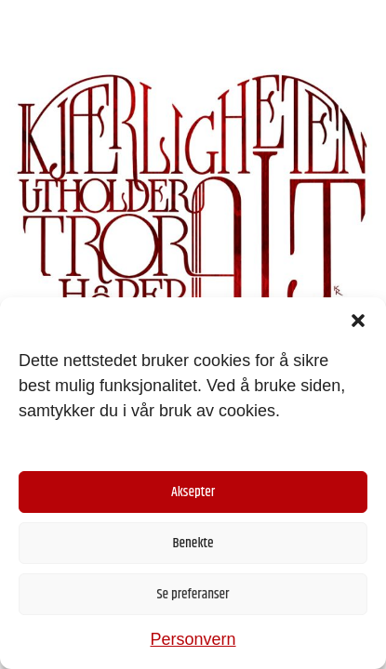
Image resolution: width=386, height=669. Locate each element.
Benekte (192, 543)
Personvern (192, 639)
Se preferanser (193, 594)
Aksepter (193, 492)
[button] (358, 320)
